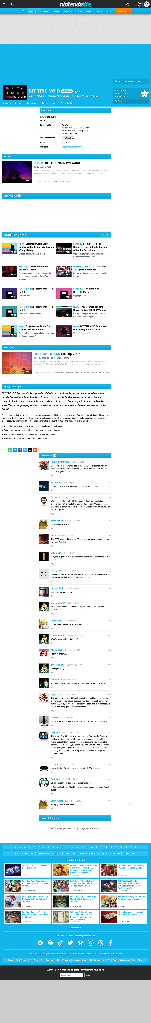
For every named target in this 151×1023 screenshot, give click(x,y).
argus (53, 694)
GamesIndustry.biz (121, 960)
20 (110, 801)
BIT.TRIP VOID (51, 91)
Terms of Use (93, 853)
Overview (7, 103)
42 (28, 181)
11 (68, 315)
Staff (32, 853)
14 (110, 679)
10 (110, 620)
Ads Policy (106, 853)
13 (110, 665)
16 (110, 718)
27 (68, 297)
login (78, 828)
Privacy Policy (79, 853)
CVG (133, 960)
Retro (68, 181)
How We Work (43, 853)
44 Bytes (81, 954)
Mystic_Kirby (57, 650)
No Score (119, 101)
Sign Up (140, 6)
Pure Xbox (34, 960)
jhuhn (53, 535)
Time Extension (48, 960)
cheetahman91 (58, 603)
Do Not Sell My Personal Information (109, 954)
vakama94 (56, 553)
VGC (108, 960)
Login (135, 6)
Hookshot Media (40, 954)
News (54, 103)
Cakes (54, 497)
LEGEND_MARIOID (60, 462)
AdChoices (90, 954)
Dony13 (54, 717)
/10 (127, 93)
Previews (69, 372)
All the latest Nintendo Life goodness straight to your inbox (75, 969)
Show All (105, 235)
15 (110, 694)
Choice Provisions (90, 96)
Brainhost (55, 779)
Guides (45, 103)
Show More (75, 928)
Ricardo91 (56, 482)
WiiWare (40, 96)
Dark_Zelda (56, 570)
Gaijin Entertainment (106, 372)
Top (17, 853)
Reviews (18, 103)
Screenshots (32, 103)
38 (68, 252)
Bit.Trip (66, 143)
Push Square (21, 960)
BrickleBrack (57, 520)
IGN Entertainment (62, 954)
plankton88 (56, 679)
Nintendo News (79, 960)
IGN (90, 960)
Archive (117, 853)
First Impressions (58, 372)
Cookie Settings (129, 853)
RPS (140, 960)
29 (68, 275)
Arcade (66, 121)
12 (110, 650)
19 (13, 315)
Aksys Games (63, 96)
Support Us (56, 853)
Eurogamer (99, 960)
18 (13, 275)
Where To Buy (67, 103)
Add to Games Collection (127, 81)
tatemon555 (57, 588)
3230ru (54, 764)
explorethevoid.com (71, 147)
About (24, 853)
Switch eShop (69, 138)
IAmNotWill (56, 620)
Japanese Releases (82, 372)
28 (13, 252)
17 (13, 297)
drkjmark (55, 732)
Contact (67, 853)
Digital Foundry (63, 960)
